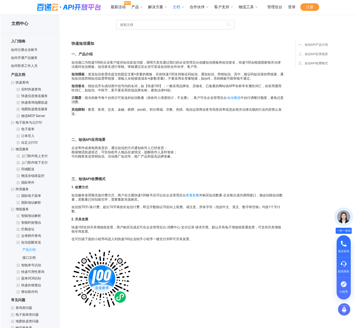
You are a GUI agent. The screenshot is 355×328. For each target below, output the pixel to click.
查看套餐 (192, 195)
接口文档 (29, 257)
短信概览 (234, 98)
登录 (292, 7)
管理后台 (274, 7)
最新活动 (120, 5)
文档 (178, 7)
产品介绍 (29, 249)
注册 (309, 7)
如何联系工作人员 (24, 66)
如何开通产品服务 (24, 58)
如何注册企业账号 (24, 50)
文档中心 (19, 23)
